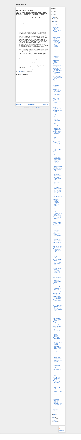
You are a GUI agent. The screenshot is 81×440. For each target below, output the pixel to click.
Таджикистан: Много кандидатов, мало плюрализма (56, 28)
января (54, 423)
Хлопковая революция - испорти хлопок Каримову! (57, 161)
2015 (53, 14)
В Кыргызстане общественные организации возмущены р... (56, 201)
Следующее (18, 104)
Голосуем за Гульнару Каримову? (57, 220)
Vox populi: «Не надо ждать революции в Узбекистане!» (57, 294)
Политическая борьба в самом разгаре (57, 289)
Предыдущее (45, 104)
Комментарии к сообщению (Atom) (35, 107)
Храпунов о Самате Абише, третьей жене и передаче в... (57, 358)
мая (54, 417)
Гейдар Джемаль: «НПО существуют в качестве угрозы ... (57, 122)
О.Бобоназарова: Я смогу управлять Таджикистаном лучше (57, 126)
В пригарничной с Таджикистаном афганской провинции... (56, 45)
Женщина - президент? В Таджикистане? (57, 237)
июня (54, 415)
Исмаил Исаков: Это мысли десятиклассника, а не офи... (57, 49)
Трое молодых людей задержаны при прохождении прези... (57, 69)
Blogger (47, 437)
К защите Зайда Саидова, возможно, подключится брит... (57, 254)
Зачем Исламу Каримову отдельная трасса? (57, 286)
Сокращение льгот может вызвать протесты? (57, 300)
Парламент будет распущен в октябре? (57, 324)
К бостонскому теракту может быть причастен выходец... (57, 240)
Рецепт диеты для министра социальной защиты (57, 155)
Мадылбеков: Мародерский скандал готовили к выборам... (57, 403)
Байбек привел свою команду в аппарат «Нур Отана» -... (57, 129)
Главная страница (31, 104)
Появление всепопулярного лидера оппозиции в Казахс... (57, 250)
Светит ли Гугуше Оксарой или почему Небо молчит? (57, 281)
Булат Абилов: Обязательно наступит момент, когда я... (57, 83)
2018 (53, 9)
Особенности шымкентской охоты (57, 120)
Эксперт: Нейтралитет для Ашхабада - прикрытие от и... (57, 231)
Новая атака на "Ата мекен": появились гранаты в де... (56, 319)
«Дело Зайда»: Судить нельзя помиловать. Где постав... (57, 191)
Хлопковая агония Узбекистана (56, 332)
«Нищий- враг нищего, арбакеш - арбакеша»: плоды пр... (57, 309)
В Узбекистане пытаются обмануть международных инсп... (57, 182)
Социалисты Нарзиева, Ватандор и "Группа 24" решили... (57, 66)
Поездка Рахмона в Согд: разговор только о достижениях (57, 371)
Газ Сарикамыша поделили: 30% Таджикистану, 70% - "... (57, 34)
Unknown (62, 428)
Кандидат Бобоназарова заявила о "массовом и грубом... (57, 169)
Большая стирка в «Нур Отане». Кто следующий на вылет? (57, 234)
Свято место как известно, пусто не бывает (57, 178)
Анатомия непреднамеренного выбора (57, 101)
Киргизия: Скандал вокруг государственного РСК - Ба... (57, 366)
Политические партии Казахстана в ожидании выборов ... (57, 312)
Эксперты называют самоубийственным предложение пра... (57, 158)
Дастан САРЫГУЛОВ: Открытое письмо (57, 31)
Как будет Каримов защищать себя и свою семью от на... (57, 105)
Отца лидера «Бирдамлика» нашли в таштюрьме (57, 257)
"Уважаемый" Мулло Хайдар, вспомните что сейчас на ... (57, 188)
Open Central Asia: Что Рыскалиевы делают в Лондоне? (57, 316)
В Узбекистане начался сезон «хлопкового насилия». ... (57, 350)
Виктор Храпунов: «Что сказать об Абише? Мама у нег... (57, 217)
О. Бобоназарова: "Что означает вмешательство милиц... (57, 86)
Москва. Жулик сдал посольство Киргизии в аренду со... (57, 108)
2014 (53, 15)
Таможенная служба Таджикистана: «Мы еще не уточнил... (57, 329)
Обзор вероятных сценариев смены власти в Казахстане (57, 25)
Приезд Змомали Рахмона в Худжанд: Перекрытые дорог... (57, 347)
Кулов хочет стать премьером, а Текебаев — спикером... (56, 208)
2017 (53, 11)
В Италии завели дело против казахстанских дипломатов (57, 77)
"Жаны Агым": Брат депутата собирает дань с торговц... (57, 375)
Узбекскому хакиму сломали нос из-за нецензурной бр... (56, 41)
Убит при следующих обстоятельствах (57, 363)
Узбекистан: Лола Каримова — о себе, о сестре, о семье (57, 90)
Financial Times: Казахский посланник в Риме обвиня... (57, 117)
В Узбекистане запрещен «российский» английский (57, 410)
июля (54, 414)
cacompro (21, 4)
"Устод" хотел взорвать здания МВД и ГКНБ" (57, 211)
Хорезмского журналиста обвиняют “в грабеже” (57, 223)
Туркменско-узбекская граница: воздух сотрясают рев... (57, 132)
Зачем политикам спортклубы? (56, 185)
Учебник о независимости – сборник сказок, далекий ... (56, 53)
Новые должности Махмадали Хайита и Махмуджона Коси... (57, 297)
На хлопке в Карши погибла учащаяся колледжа (56, 378)
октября (54, 21)
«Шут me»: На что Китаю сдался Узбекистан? (57, 247)
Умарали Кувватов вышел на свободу (56, 99)
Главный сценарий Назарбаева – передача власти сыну (57, 385)
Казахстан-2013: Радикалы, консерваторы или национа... (56, 57)
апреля (54, 418)
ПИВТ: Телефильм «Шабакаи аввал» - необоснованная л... (57, 114)
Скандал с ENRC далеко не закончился (57, 361)
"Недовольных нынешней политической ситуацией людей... (57, 214)
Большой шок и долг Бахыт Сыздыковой (57, 291)
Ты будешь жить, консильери (56, 152)
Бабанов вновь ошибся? (57, 391)
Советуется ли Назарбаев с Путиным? (55, 335)
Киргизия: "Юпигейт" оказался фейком (56, 144)
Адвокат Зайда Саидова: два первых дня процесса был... (57, 393)
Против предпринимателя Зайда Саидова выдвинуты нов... (56, 138)
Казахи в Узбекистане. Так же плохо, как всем (57, 340)
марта (54, 420)
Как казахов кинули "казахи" (56, 142)
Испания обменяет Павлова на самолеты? (56, 61)
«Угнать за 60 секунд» (57, 242)
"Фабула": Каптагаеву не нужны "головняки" (57, 135)
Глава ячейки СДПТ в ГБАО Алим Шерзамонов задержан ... (57, 354)
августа (54, 412)
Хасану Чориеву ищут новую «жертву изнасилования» (57, 93)
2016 (53, 12)
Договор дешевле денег (57, 369)
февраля (55, 421)
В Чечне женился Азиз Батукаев (57, 96)
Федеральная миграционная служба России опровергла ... (57, 228)
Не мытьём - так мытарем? (56, 172)
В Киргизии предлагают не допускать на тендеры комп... (57, 381)
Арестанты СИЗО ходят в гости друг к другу (57, 338)
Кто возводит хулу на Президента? (57, 260)
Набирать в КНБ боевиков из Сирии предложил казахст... (57, 271)
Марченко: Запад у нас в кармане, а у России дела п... (57, 306)
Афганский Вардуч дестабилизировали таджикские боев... (57, 175)
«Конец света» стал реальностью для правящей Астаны (56, 147)
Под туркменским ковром (57, 63)
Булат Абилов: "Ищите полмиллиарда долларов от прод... (57, 397)
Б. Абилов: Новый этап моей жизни (57, 269)
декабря (55, 18)
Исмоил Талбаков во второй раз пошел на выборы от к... (57, 204)
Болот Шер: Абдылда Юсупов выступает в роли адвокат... (57, 278)
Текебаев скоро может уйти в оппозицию (57, 225)
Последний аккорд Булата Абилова (56, 244)
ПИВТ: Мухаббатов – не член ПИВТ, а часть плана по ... (57, 197)
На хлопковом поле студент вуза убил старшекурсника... (56, 275)
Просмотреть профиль (61, 431)
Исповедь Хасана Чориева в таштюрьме (57, 194)
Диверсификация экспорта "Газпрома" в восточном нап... (57, 407)
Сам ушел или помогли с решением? (57, 266)
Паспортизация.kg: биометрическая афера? (56, 72)
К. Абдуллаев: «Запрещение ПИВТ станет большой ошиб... (57, 263)
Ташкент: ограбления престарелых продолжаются (57, 38)
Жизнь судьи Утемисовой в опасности (57, 327)
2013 (53, 17)
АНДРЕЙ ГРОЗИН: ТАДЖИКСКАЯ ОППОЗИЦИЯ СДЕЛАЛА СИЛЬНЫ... (57, 388)
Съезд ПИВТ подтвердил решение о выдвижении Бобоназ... (57, 344)
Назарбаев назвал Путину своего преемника (56, 400)
